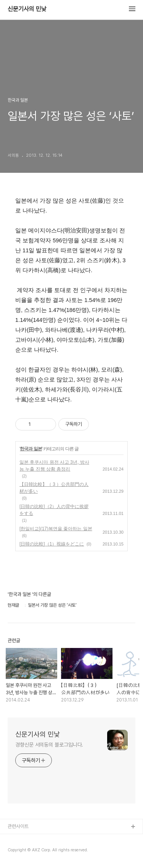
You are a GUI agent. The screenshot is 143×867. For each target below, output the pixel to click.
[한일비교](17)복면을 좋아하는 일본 (55, 528)
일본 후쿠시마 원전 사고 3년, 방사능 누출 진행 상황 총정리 (54, 465)
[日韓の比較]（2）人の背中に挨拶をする (53, 510)
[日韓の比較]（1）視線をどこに (51, 544)
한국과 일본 (31, 448)
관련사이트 (18, 826)
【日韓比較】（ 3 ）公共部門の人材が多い (53, 488)
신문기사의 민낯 (27, 9)
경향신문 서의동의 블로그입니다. (49, 745)
